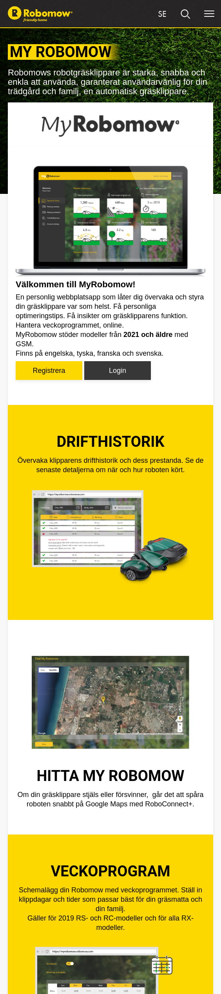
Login (117, 370)
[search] (185, 14)
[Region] (162, 14)
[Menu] (209, 14)
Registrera (49, 370)
